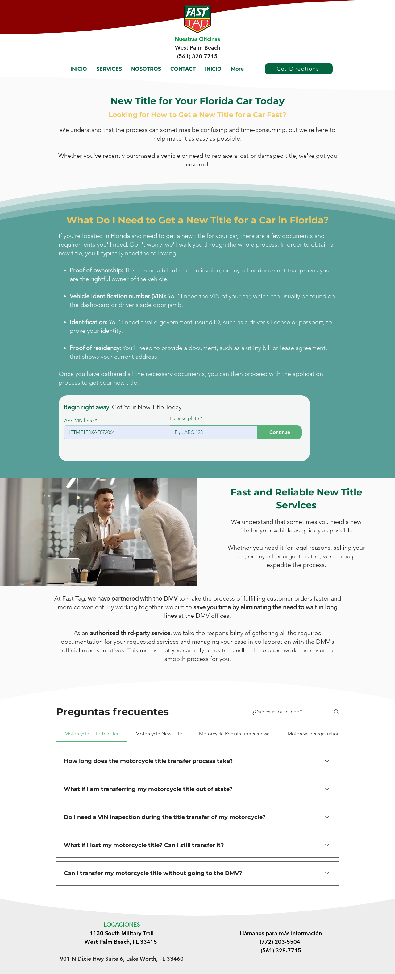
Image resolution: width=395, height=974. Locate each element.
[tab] (91, 734)
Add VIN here (79, 420)
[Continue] (279, 432)
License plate (184, 418)
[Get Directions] (299, 68)
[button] (109, 69)
